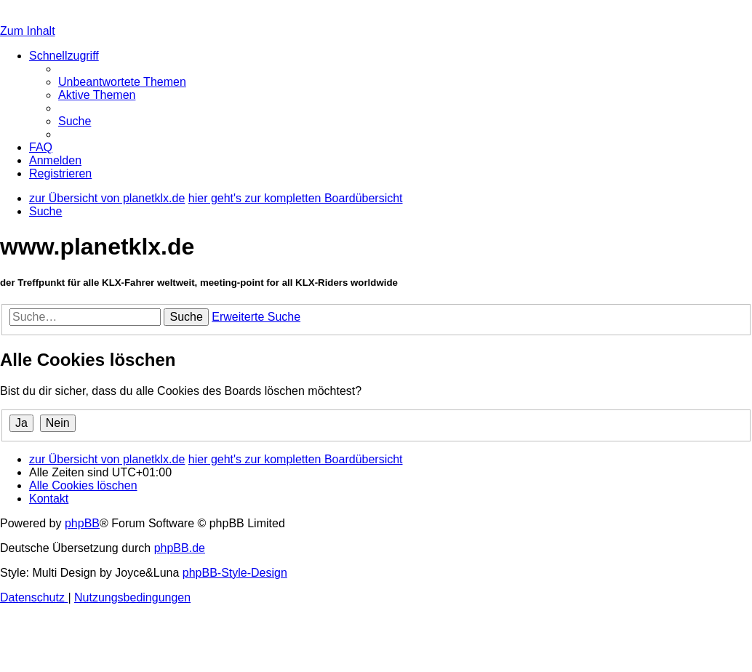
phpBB (82, 523)
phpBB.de (179, 548)
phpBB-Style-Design (235, 573)
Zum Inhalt (27, 31)
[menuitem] (122, 82)
